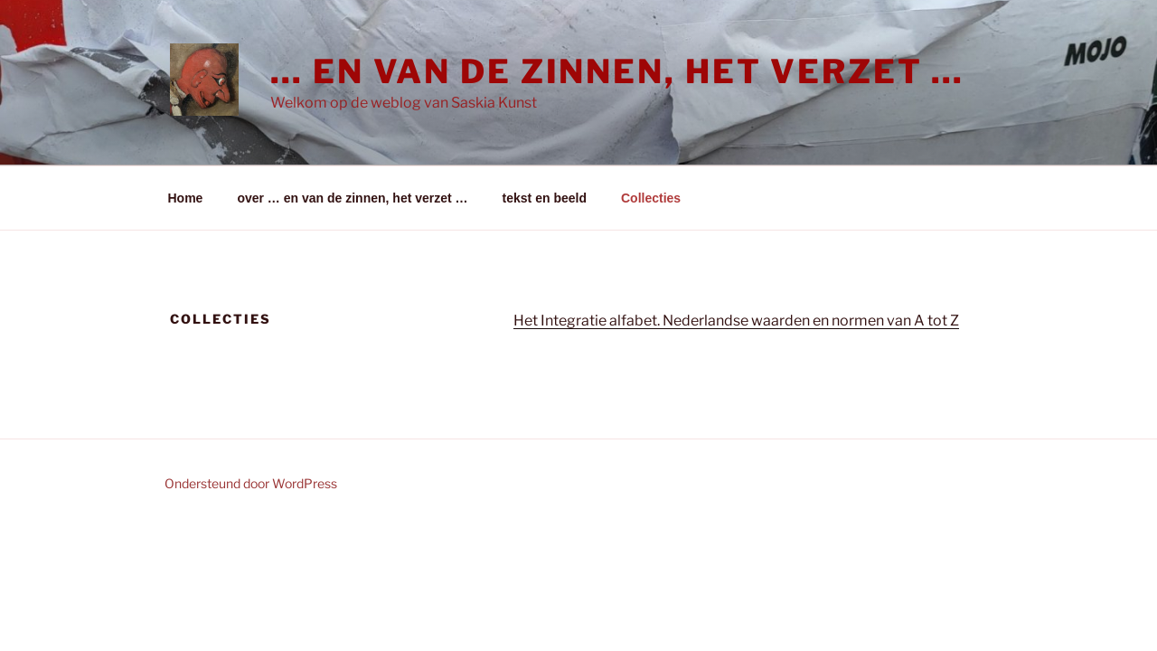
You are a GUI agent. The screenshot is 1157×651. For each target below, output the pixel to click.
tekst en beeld (545, 198)
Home (185, 198)
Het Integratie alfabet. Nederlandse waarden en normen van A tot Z (736, 320)
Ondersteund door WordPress (251, 483)
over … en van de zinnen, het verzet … (352, 198)
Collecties (651, 198)
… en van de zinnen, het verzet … (617, 71)
